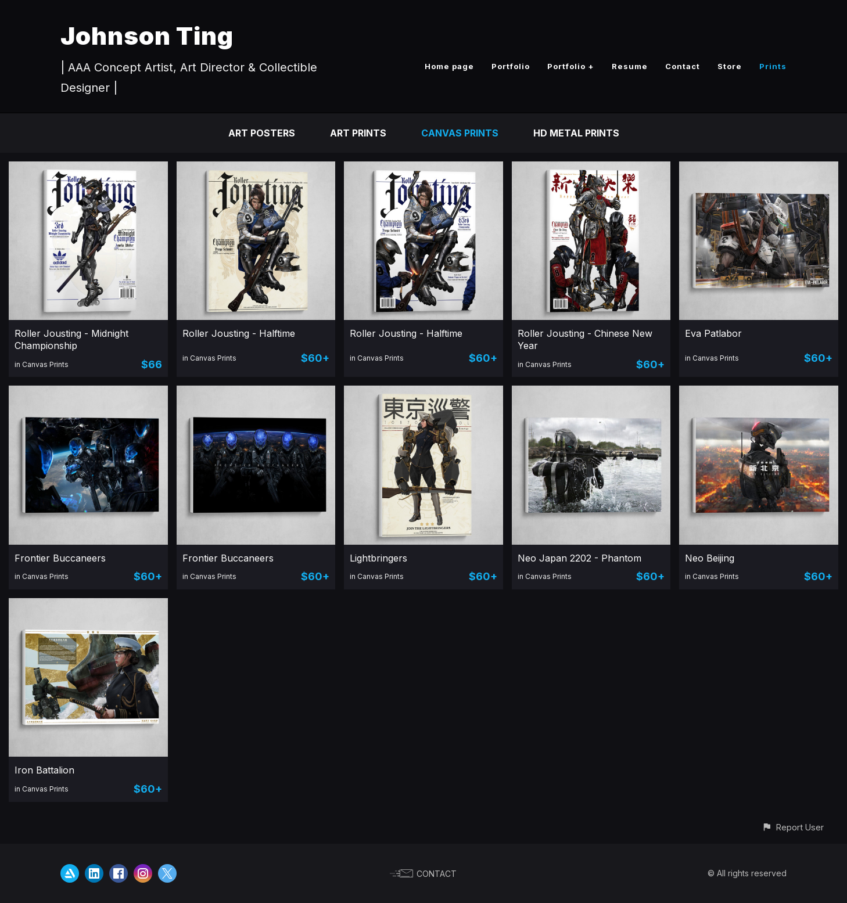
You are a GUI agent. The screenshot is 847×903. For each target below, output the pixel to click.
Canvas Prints (459, 133)
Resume (630, 66)
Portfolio (510, 66)
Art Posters (261, 133)
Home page (449, 66)
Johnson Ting (147, 36)
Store (729, 66)
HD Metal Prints (576, 133)
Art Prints (358, 133)
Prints (773, 66)
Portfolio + (570, 66)
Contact (682, 66)
